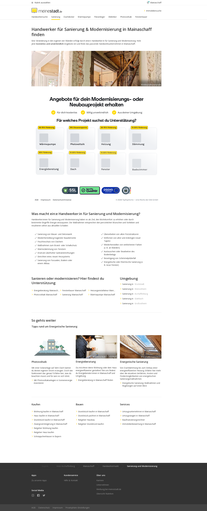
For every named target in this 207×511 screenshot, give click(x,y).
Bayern (45, 466)
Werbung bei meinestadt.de (108, 489)
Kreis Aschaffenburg (66, 466)
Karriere (100, 480)
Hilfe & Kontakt (71, 480)
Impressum (58, 507)
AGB (34, 507)
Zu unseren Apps (39, 480)
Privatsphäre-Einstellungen (77, 507)
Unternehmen (102, 484)
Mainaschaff (88, 466)
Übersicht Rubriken (104, 493)
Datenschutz (44, 507)
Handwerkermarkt (111, 466)
